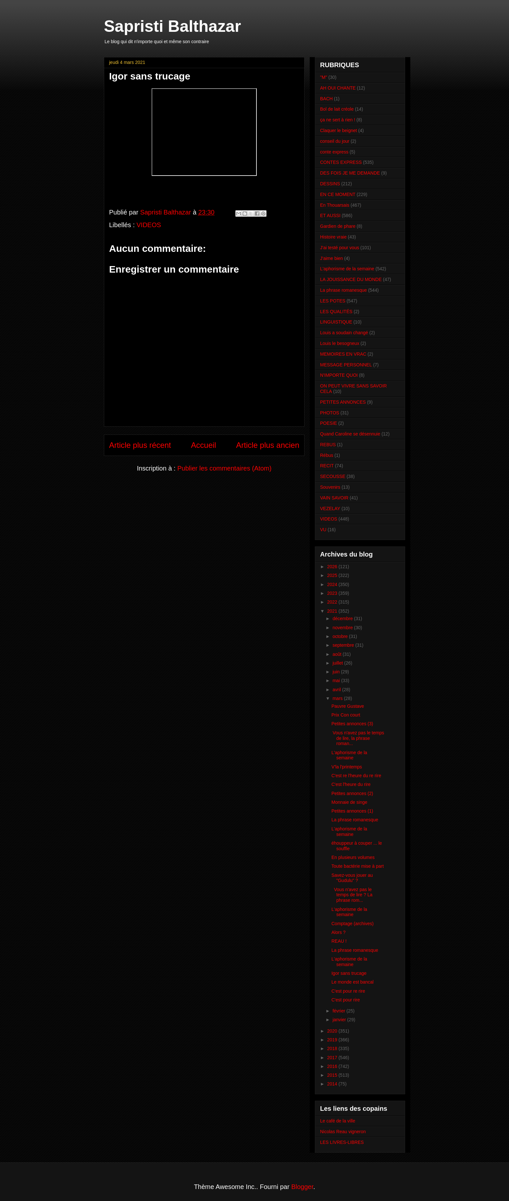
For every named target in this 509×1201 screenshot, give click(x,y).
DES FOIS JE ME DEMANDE (350, 173)
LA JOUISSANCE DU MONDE (351, 279)
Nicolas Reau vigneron (343, 1131)
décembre (343, 618)
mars (338, 698)
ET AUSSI (330, 215)
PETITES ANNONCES (343, 402)
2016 (333, 1066)
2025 (333, 575)
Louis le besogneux (339, 343)
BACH (326, 98)
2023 (333, 593)
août (337, 654)
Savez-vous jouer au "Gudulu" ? (352, 878)
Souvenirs (330, 487)
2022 (333, 602)
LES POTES (332, 300)
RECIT (327, 465)
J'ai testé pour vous (339, 247)
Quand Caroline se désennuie (350, 433)
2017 (333, 1057)
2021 (333, 611)
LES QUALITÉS (336, 311)
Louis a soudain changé (344, 332)
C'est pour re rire (348, 991)
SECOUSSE (332, 476)
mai (336, 680)
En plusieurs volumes (353, 857)
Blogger (302, 1186)
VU (323, 529)
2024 (333, 584)
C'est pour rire (345, 999)
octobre (340, 636)
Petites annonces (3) (352, 723)
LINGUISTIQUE (336, 322)
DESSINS (330, 183)
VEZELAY (330, 508)
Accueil (203, 445)
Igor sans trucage (348, 973)
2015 (333, 1075)
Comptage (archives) (352, 923)
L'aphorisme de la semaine (347, 268)
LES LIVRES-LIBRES (342, 1142)
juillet (338, 663)
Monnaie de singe (349, 802)
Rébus (326, 455)
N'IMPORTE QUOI (339, 375)
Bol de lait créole (337, 109)
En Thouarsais (334, 205)
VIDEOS (149, 224)
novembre (343, 627)
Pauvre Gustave (347, 706)
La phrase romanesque (343, 290)
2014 (333, 1083)
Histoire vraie (333, 236)
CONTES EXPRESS (341, 162)
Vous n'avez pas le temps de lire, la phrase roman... (357, 738)
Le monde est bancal (352, 982)
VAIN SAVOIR (334, 497)
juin (336, 671)
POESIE (328, 423)
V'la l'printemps (346, 766)
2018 (333, 1048)
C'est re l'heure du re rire (356, 775)
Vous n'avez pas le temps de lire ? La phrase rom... (351, 895)
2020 (333, 1031)
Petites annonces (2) (352, 793)
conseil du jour (334, 141)
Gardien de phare (337, 226)
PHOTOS (329, 412)
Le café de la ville (337, 1120)
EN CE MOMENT (337, 194)
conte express (334, 151)
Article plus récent (140, 445)
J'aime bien (331, 258)
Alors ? (338, 932)
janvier (339, 1019)
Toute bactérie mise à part (357, 866)
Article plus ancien (267, 445)
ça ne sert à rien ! (337, 119)
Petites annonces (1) (352, 811)
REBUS (328, 444)
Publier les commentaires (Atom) (224, 468)
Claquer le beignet (338, 130)
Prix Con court (345, 714)
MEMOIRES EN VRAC (343, 354)
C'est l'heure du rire (351, 784)
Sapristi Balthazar (172, 26)
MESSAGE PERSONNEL (346, 364)
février (339, 1010)
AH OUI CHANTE (338, 88)
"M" (323, 77)
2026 (333, 566)
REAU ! (339, 941)
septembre (343, 645)
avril (337, 689)
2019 (333, 1039)
